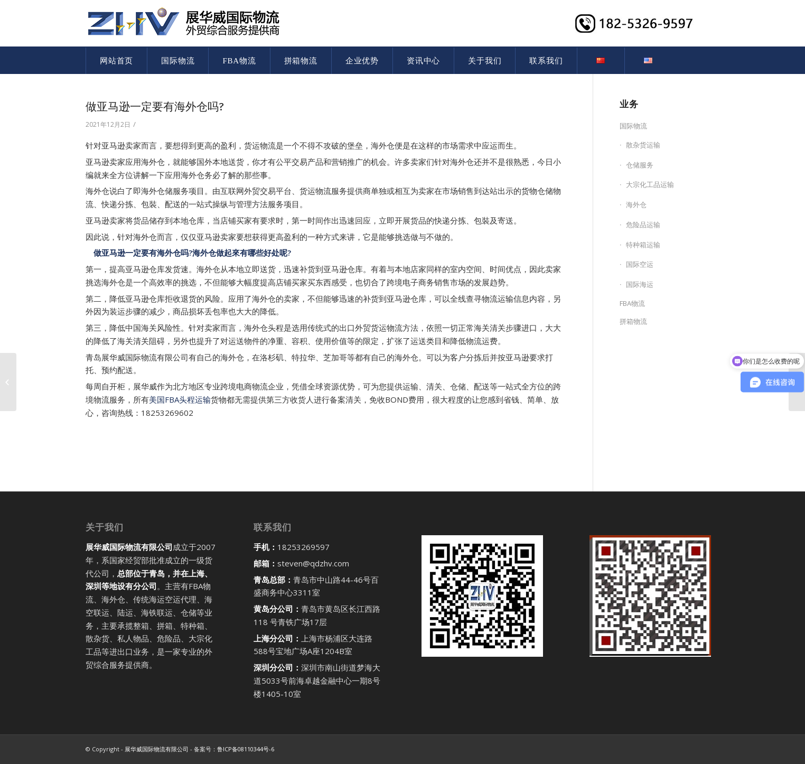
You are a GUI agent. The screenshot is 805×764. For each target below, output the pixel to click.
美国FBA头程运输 (180, 399)
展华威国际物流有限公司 (157, 749)
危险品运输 (643, 224)
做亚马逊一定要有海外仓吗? (155, 107)
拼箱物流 (633, 321)
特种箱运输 (643, 244)
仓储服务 (639, 165)
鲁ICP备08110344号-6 (245, 749)
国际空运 (639, 264)
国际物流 (633, 126)
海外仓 (636, 204)
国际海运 (639, 284)
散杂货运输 (643, 145)
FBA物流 (632, 303)
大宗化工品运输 (650, 184)
